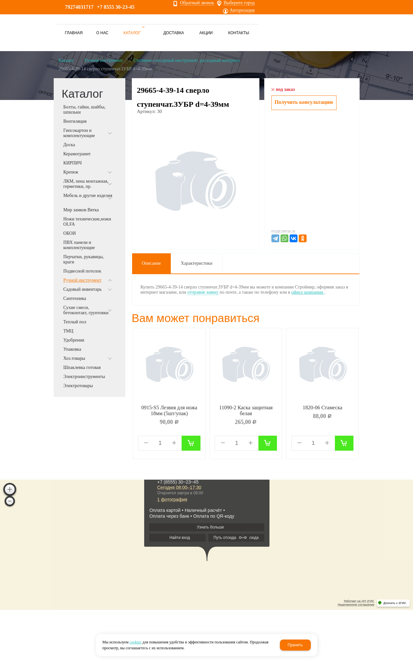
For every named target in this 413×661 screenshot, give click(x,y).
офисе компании (307, 292)
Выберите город (239, 3)
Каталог (66, 60)
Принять (295, 645)
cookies (136, 642)
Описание (151, 263)
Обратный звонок (197, 3)
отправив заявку (202, 292)
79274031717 (79, 7)
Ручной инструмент (104, 60)
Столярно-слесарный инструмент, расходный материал (186, 60)
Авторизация (242, 10)
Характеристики (196, 263)
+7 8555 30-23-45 (116, 7)
